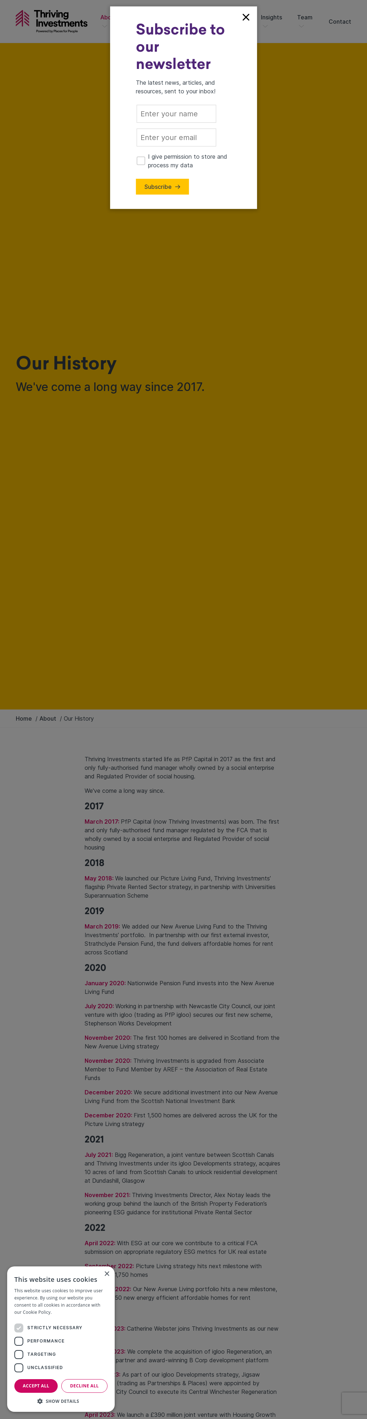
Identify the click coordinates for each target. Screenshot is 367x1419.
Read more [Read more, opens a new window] (64, 1312)
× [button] (106, 1274)
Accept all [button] (36, 1386)
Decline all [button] (84, 1386)
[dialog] (61, 1339)
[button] (61, 1401)
